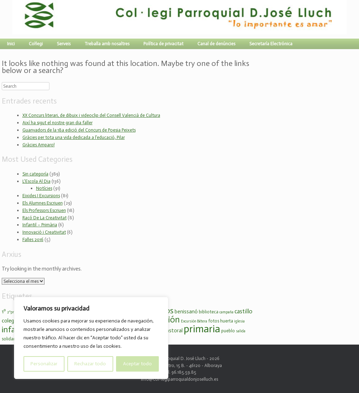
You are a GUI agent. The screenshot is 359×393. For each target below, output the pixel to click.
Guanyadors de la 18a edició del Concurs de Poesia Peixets (79, 130)
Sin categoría (35, 173)
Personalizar (44, 364)
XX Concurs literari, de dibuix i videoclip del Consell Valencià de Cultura (91, 115)
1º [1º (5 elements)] (4, 311)
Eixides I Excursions (41, 195)
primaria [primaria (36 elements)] (202, 328)
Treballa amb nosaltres (106, 43)
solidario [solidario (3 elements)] (10, 338)
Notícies (44, 188)
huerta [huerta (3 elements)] (226, 321)
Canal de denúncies (216, 43)
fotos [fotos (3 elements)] (213, 321)
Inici (11, 43)
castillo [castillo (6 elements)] (243, 311)
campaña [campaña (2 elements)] (226, 312)
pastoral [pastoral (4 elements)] (173, 330)
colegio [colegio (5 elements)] (10, 320)
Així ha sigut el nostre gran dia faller (57, 122)
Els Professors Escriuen (44, 210)
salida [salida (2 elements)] (240, 331)
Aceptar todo (137, 364)
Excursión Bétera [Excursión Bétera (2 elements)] (194, 321)
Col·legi (36, 43)
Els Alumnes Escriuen (42, 203)
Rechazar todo (90, 364)
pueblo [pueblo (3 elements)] (228, 330)
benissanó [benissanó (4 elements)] (186, 311)
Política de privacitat (163, 43)
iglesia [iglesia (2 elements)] (239, 321)
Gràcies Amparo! (38, 144)
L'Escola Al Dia (36, 181)
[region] (91, 338)
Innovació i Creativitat (44, 232)
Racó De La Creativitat (44, 217)
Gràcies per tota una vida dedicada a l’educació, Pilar (73, 137)
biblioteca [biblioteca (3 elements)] (208, 311)
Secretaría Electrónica (270, 43)
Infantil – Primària (39, 224)
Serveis (63, 43)
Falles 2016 (32, 239)
